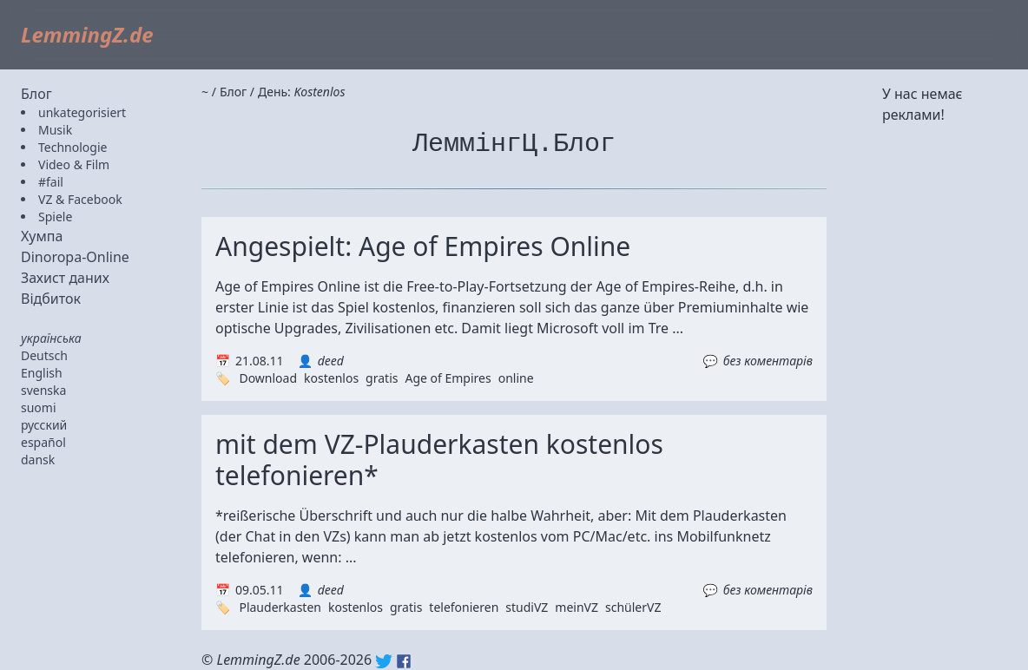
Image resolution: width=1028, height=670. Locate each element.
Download (268, 378)
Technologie (72, 147)
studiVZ (526, 607)
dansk (38, 459)
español (43, 442)
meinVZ (576, 607)
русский (44, 425)
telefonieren (463, 607)
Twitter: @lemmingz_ (383, 661)
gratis (382, 378)
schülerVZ (633, 607)
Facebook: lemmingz (404, 661)
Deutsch (44, 355)
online (516, 378)
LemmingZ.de (87, 34)
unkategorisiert (82, 112)
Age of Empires (448, 378)
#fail (50, 182)
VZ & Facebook (80, 199)
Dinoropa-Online (75, 256)
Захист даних (65, 277)
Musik (55, 130)
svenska (43, 390)
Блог (36, 93)
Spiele (55, 216)
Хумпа (42, 236)
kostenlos (331, 378)
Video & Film (73, 164)
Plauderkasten (280, 607)
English (42, 373)
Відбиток (51, 298)
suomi (38, 407)
